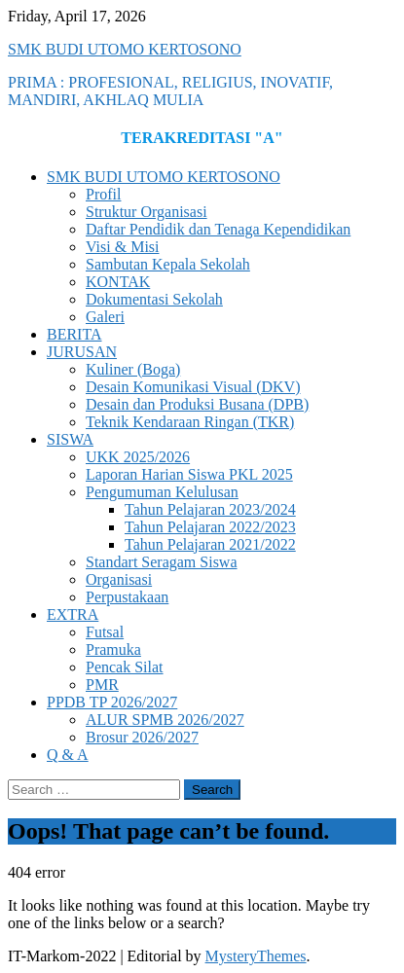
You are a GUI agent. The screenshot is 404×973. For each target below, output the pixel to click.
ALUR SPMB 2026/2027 (165, 719)
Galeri (105, 316)
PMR (102, 684)
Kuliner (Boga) (133, 369)
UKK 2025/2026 (138, 457)
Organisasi (119, 579)
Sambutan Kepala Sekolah (168, 264)
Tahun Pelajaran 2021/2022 (210, 544)
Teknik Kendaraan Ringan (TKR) (190, 422)
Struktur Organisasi (146, 211)
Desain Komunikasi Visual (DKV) (193, 386)
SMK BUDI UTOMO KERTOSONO (124, 49)
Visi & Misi (123, 246)
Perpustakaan (127, 597)
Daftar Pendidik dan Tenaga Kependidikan (218, 229)
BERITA (74, 334)
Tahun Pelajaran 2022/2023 (210, 527)
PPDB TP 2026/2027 (112, 702)
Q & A (68, 754)
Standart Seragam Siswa (162, 562)
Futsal (105, 632)
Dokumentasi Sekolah (154, 299)
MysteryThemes (256, 956)
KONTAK (118, 281)
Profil (103, 194)
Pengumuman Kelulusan (162, 492)
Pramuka (113, 649)
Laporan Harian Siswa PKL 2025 (189, 474)
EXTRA (72, 614)
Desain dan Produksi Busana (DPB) (197, 404)
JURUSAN (82, 351)
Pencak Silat (125, 667)
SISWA (70, 439)
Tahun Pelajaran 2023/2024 (210, 509)
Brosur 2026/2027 (142, 737)
